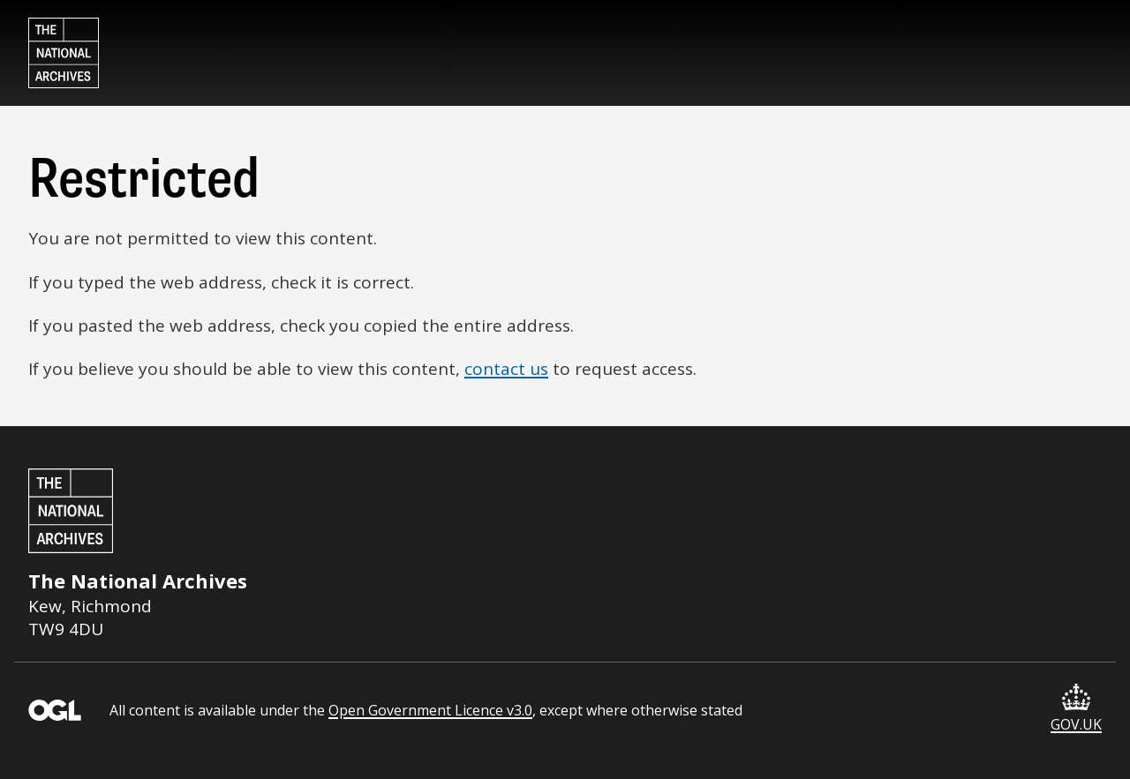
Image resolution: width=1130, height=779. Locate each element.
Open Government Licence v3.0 (430, 710)
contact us (506, 368)
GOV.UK (1076, 709)
